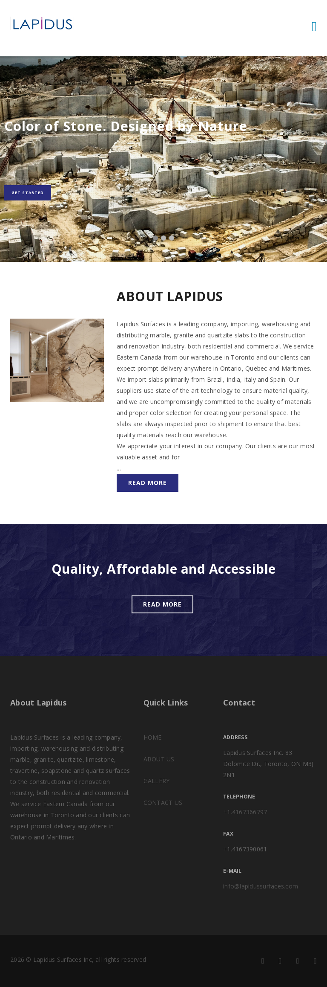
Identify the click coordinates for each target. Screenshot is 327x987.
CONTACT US (163, 802)
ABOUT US (159, 759)
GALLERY (156, 781)
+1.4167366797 (245, 812)
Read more (147, 483)
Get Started (27, 192)
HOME (152, 737)
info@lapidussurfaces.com (260, 886)
